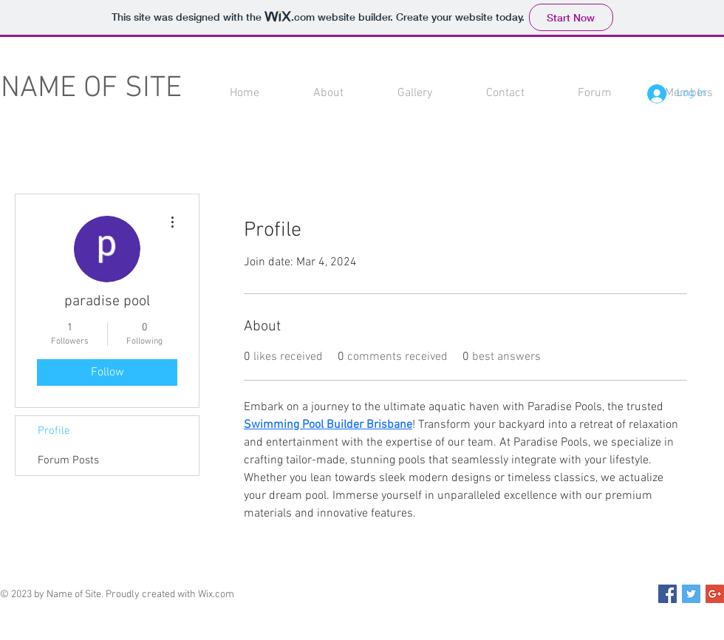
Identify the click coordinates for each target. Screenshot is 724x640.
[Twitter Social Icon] (691, 594)
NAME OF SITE (91, 88)
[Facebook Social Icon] (667, 594)
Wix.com (216, 594)
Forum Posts (68, 460)
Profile (54, 431)
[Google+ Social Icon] (715, 594)
